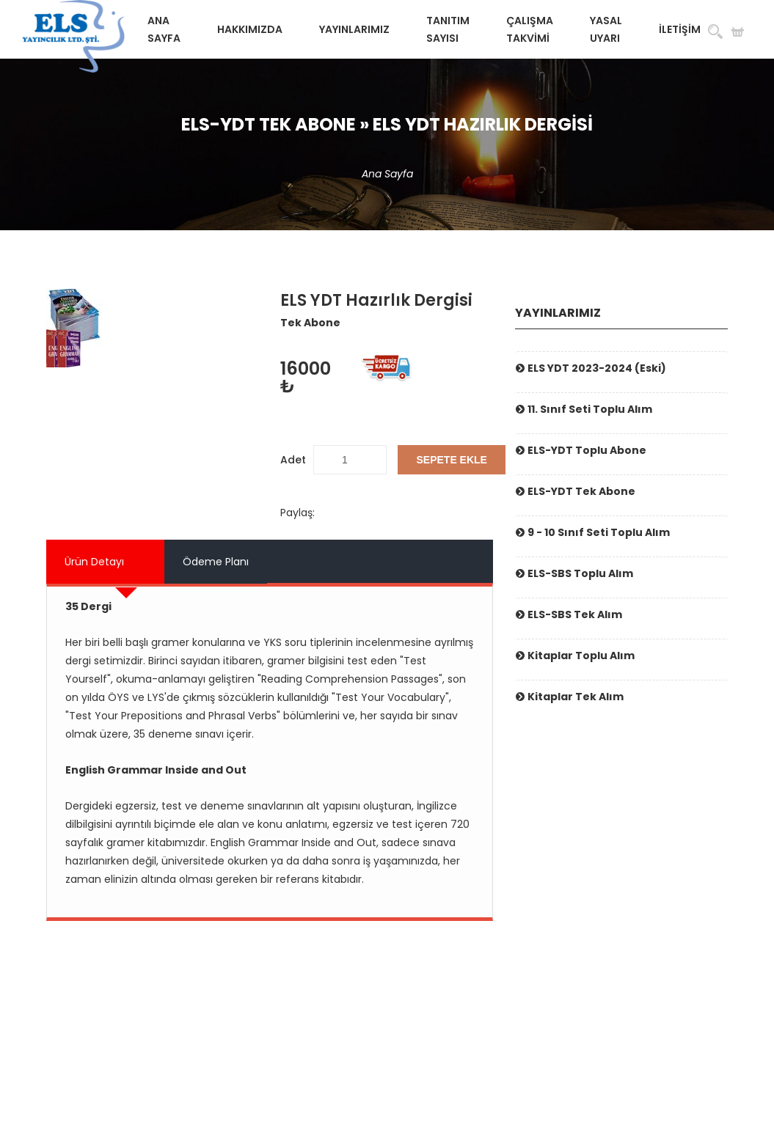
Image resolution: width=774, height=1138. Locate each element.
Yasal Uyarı (606, 29)
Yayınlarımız (354, 29)
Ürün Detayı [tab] (94, 561)
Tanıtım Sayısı (448, 29)
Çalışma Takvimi (529, 29)
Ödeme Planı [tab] (216, 561)
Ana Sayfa (163, 29)
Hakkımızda (249, 29)
